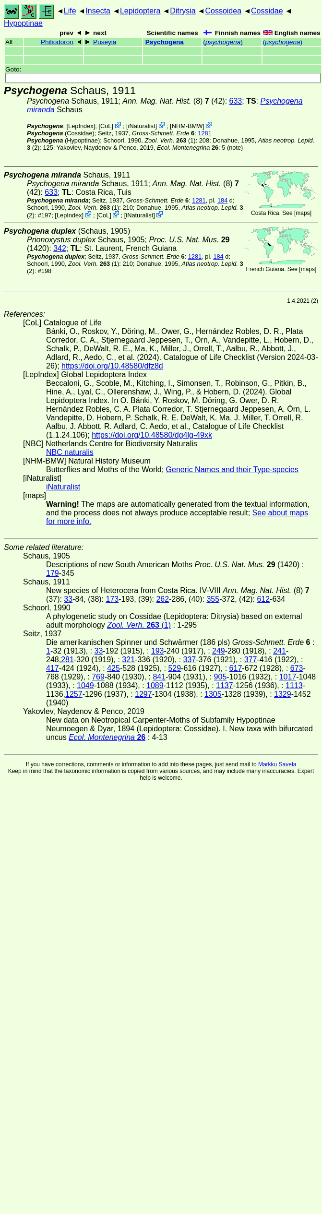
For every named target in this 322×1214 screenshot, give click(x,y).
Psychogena (164, 42)
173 (112, 599)
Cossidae (267, 11)
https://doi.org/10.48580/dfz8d (112, 366)
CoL (105, 126)
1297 (143, 694)
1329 (282, 694)
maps (303, 213)
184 (222, 200)
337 (189, 659)
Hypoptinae (23, 23)
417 (52, 668)
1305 (213, 694)
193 (157, 651)
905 (220, 677)
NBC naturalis (70, 452)
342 (59, 248)
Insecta (97, 11)
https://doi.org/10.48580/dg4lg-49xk (152, 435)
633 (235, 101)
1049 (85, 685)
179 (52, 573)
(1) (169, 140)
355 (212, 599)
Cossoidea (223, 11)
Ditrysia (182, 11)
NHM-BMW (187, 126)
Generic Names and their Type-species (232, 469)
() (222, 42)
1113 (294, 685)
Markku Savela (277, 764)
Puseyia (104, 42)
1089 (155, 685)
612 (263, 599)
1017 (288, 677)
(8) (165, 101)
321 (128, 659)
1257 (74, 694)
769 (98, 677)
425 (113, 668)
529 (174, 668)
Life (70, 11)
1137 (224, 685)
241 (279, 651)
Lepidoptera (140, 11)
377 (250, 659)
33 (68, 599)
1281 (204, 133)
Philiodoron (57, 42)
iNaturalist (141, 126)
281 (67, 659)
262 (162, 599)
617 (235, 668)
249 (218, 651)
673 (296, 668)
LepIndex (81, 126)
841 (159, 677)
